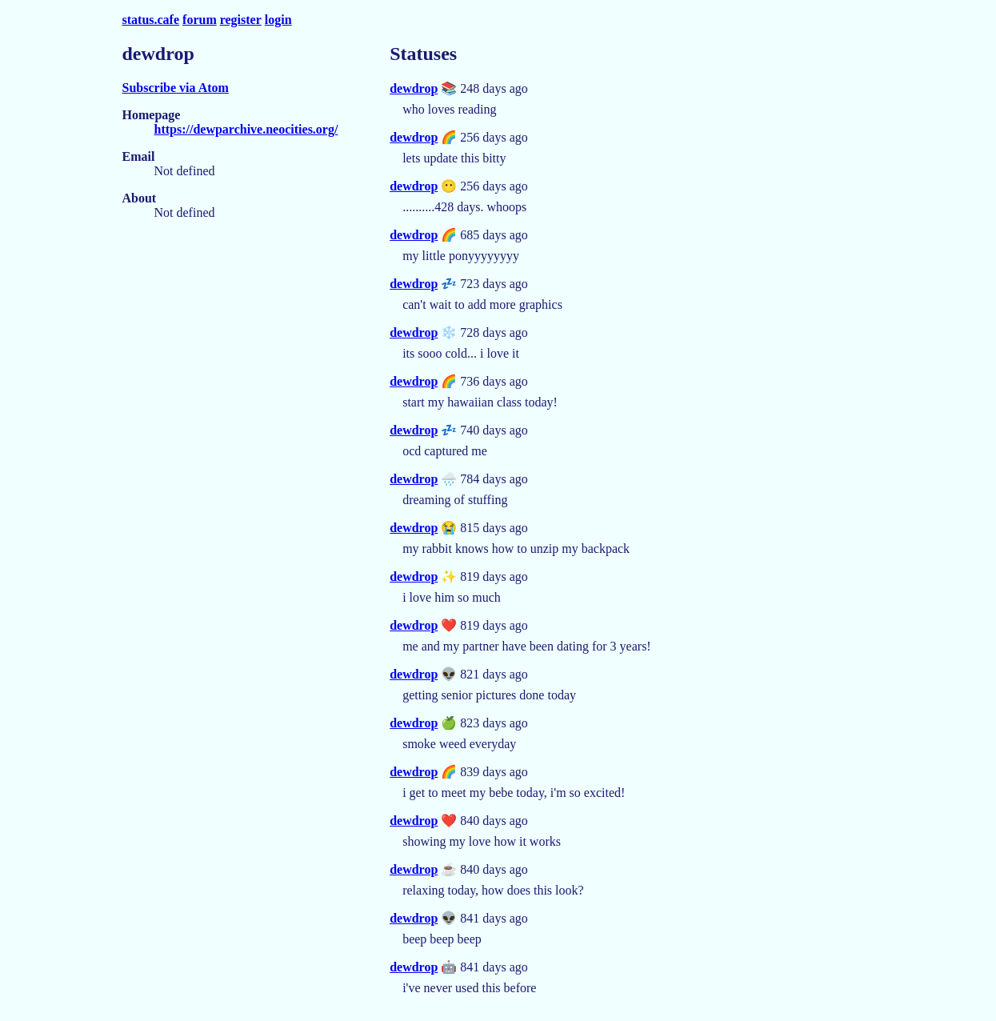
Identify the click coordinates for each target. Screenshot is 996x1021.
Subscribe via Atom (175, 87)
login (278, 19)
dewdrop (414, 88)
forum (199, 19)
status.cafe (151, 19)
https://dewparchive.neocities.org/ (246, 129)
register (241, 19)
